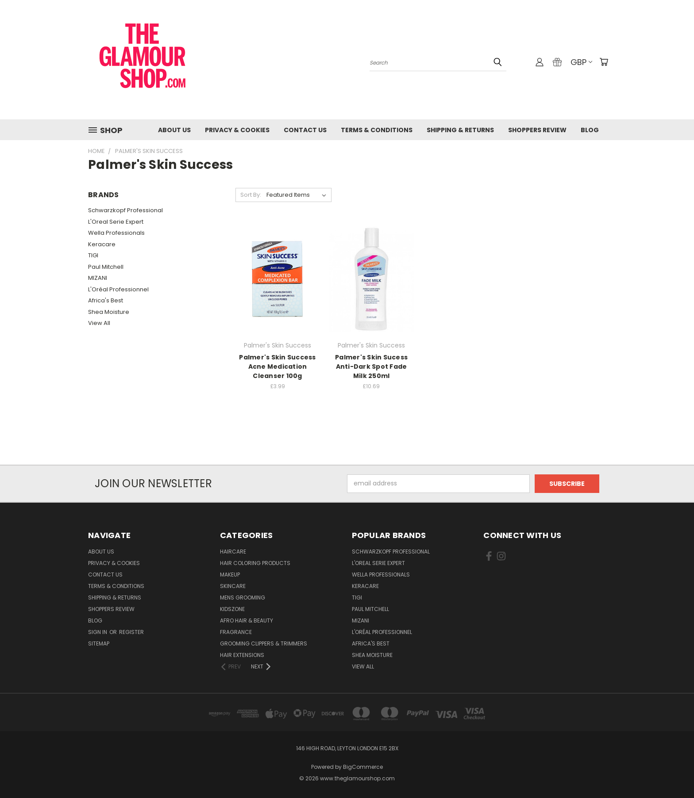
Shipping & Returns (460, 130)
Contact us (305, 130)
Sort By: (250, 195)
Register (131, 632)
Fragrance (236, 632)
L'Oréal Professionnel (118, 289)
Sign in (98, 632)
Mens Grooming (242, 597)
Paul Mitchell (105, 267)
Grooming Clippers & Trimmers (263, 643)
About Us (174, 130)
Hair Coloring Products (255, 563)
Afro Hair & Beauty (246, 620)
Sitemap (98, 643)
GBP (581, 62)
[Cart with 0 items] (603, 61)
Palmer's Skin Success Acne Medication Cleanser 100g (277, 366)
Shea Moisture (108, 312)
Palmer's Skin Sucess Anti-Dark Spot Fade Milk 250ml (371, 366)
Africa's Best (105, 300)
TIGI (93, 255)
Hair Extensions (242, 655)
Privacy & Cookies (237, 130)
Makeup (230, 574)
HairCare (233, 551)
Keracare (102, 244)
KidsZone (232, 609)
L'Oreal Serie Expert (115, 222)
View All (99, 323)
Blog (590, 130)
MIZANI (97, 278)
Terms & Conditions (377, 130)
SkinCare (233, 586)
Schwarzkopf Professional (125, 210)
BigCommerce (363, 767)
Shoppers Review (537, 130)
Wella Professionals (116, 233)
